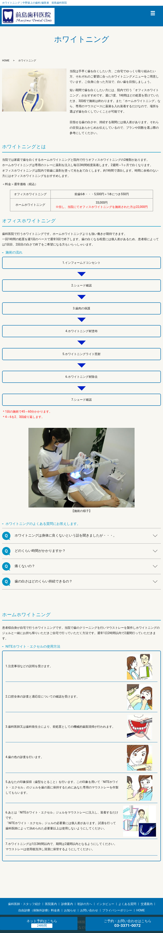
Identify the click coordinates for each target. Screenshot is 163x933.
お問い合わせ (89, 910)
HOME (5, 60)
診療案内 (67, 904)
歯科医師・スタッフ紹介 (24, 904)
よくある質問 (127, 904)
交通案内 (147, 904)
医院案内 (51, 904)
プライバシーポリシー (117, 910)
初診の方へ (84, 904)
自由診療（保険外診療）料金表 (39, 910)
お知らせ (70, 910)
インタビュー (105, 904)
